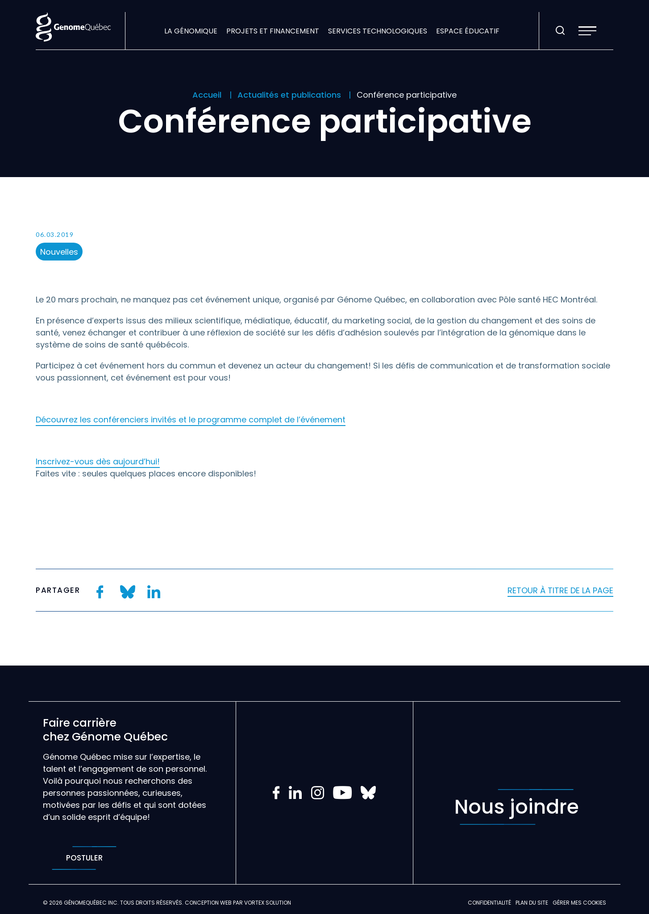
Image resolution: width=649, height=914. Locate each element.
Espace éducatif (467, 31)
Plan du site (532, 902)
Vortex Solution (267, 902)
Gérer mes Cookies (579, 902)
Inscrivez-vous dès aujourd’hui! (98, 461)
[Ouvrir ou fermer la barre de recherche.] (560, 30)
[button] (587, 30)
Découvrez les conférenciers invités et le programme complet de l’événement (190, 419)
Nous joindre (516, 807)
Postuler (84, 858)
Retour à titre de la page (560, 590)
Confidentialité (489, 902)
